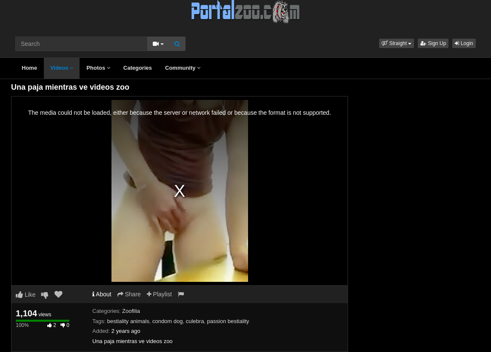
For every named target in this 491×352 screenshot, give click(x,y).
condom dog (167, 321)
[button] (396, 43)
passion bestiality (228, 321)
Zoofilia (131, 311)
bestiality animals (128, 321)
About (101, 294)
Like (26, 294)
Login (464, 43)
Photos (98, 68)
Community (182, 68)
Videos (61, 68)
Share (129, 294)
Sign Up (433, 43)
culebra (195, 321)
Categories (137, 68)
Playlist (159, 294)
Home (29, 68)
